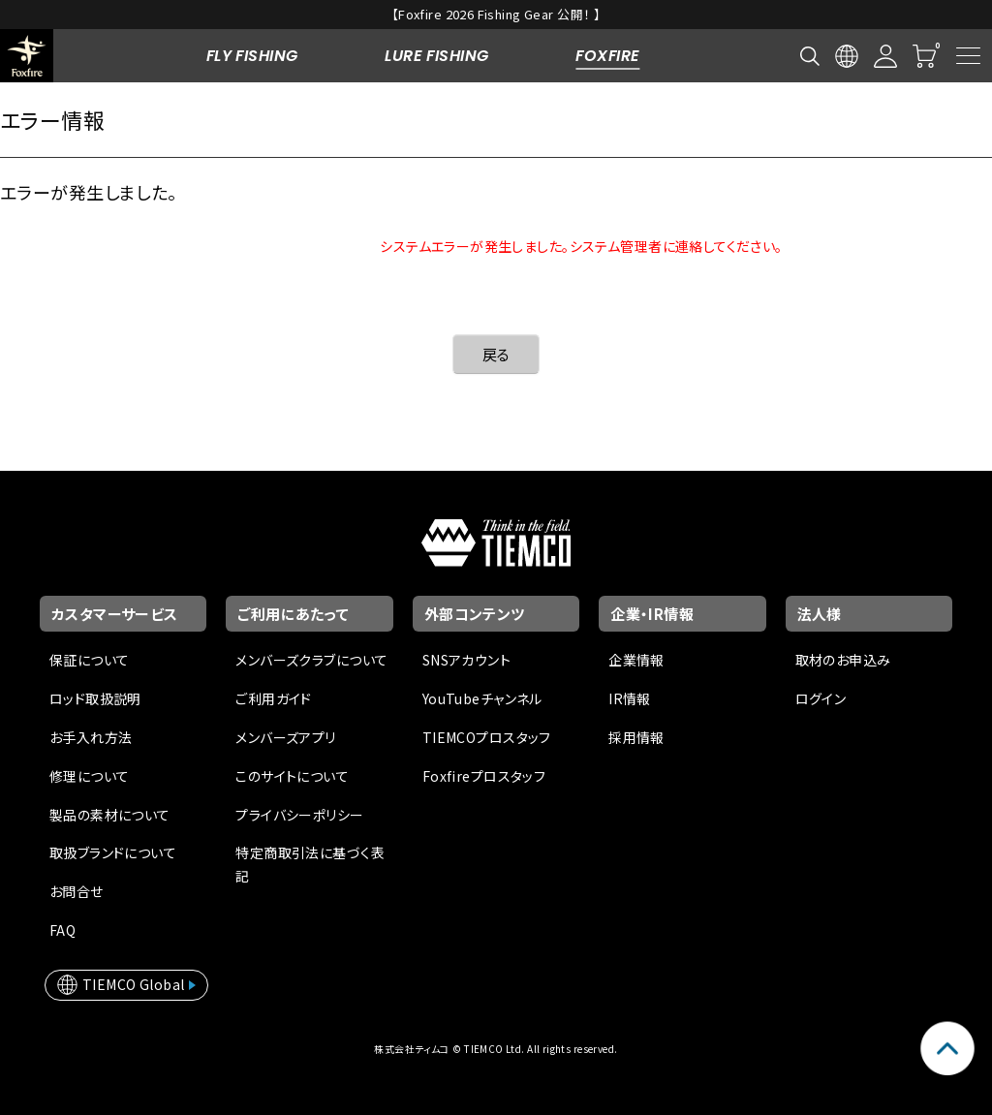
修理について (89, 776)
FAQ (62, 930)
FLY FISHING (252, 56)
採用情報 (636, 737)
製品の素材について (109, 814)
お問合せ (76, 891)
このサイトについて (292, 776)
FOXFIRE (607, 56)
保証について (89, 659)
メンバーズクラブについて (311, 659)
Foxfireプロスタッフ (483, 776)
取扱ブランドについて (112, 852)
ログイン (821, 698)
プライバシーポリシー (299, 814)
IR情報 (629, 698)
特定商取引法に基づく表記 (310, 864)
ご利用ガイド (273, 698)
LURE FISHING (436, 56)
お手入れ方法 (91, 737)
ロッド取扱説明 (95, 698)
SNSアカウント (466, 659)
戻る (496, 354)
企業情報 (636, 659)
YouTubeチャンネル (482, 698)
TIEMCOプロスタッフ (486, 737)
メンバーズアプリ (285, 737)
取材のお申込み (843, 659)
